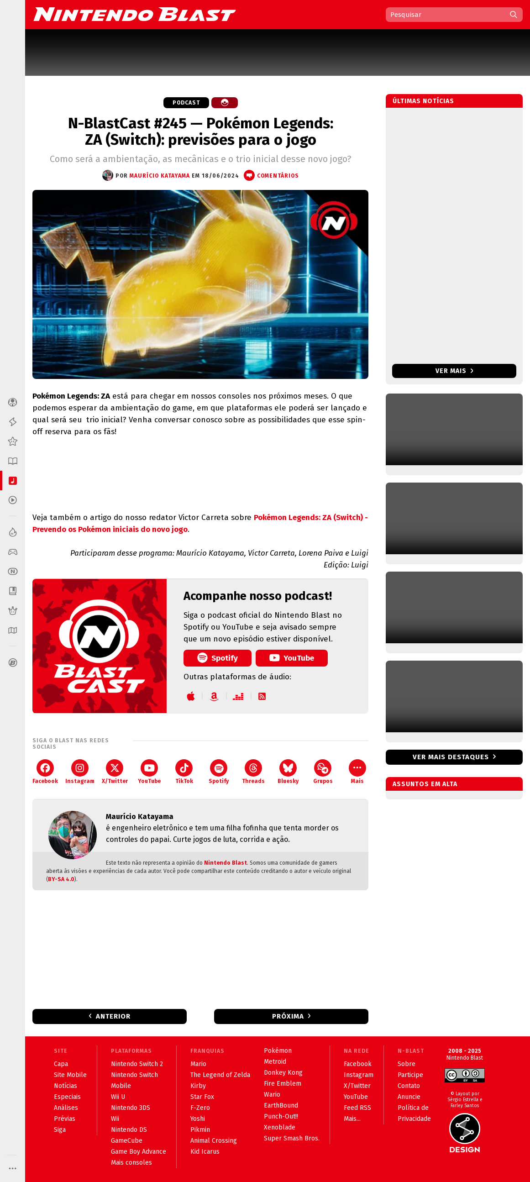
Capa (61, 1064)
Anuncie (409, 1097)
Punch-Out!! (281, 1116)
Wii (115, 1119)
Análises (66, 1108)
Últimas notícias (423, 101)
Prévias (64, 1119)
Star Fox (202, 1097)
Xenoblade (279, 1127)
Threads (253, 771)
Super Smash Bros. (292, 1138)
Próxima (288, 1016)
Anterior (113, 1016)
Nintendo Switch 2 (137, 1064)
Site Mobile (70, 1075)
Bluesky (288, 771)
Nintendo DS (129, 1130)
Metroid (275, 1062)
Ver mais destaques (451, 757)
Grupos (323, 771)
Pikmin (200, 1130)
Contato (409, 1086)
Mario (198, 1064)
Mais (357, 771)
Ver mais (454, 371)
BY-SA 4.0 (61, 879)
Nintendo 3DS (130, 1108)
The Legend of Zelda (220, 1075)
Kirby (198, 1086)
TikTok (184, 771)
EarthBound (281, 1105)
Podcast (186, 103)
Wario (272, 1094)
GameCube (126, 1141)
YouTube (291, 657)
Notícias (65, 1086)
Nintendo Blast (225, 863)
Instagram (79, 771)
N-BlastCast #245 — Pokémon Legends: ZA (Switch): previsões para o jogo (200, 131)
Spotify (217, 657)
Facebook (45, 771)
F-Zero (200, 1108)
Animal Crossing (213, 1141)
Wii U (118, 1097)
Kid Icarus (205, 1152)
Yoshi (197, 1119)
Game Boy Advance (138, 1152)
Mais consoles (131, 1162)
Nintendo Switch (134, 1075)
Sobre (406, 1064)
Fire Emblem (282, 1083)
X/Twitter (115, 771)
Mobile (121, 1086)
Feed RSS (357, 1108)
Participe (410, 1075)
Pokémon (278, 1051)
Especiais (67, 1097)
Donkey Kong (283, 1073)
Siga (60, 1130)
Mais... (352, 1119)
